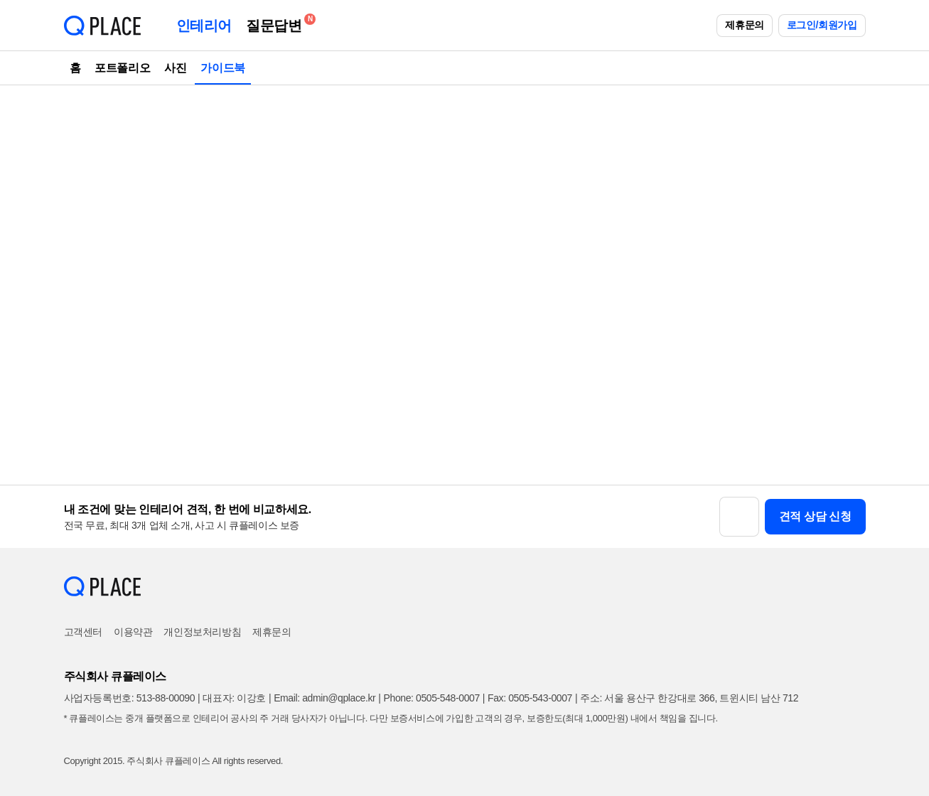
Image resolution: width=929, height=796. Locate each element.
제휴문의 (744, 25)
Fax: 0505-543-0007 (530, 698)
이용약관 (133, 632)
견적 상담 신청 (815, 516)
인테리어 (204, 25)
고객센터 (83, 632)
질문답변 (277, 23)
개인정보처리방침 (202, 632)
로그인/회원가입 (822, 25)
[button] (739, 517)
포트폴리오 (122, 68)
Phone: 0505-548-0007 (432, 698)
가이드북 (222, 68)
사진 (175, 68)
